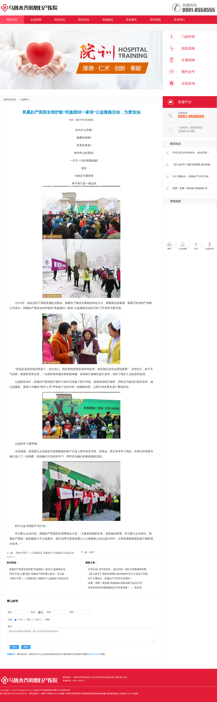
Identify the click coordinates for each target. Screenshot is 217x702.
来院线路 (175, 201)
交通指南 (188, 60)
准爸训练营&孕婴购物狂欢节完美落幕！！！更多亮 (115, 587)
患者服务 (131, 19)
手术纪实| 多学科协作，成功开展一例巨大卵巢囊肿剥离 (117, 569)
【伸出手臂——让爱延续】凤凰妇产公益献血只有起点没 (38, 578)
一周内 (45, 619)
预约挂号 (188, 72)
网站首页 (12, 19)
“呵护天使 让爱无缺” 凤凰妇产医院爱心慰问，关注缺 (36, 573)
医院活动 (83, 19)
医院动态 (59, 19)
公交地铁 (183, 249)
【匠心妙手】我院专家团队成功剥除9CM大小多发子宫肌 (118, 573)
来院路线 (155, 19)
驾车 (169, 249)
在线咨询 (188, 83)
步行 (196, 249)
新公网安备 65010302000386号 (13, 693)
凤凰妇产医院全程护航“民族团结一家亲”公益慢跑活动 (37, 569)
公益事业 (24, 99)
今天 (18, 619)
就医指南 (188, 48)
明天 (27, 619)
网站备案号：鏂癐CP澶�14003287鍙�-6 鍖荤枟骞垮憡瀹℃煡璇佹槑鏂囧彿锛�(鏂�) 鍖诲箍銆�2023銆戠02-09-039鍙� (83, 693)
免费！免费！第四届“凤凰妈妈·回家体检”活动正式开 (115, 583)
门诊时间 (188, 36)
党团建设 (107, 19)
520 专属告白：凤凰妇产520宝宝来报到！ (110, 578)
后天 (35, 619)
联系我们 (179, 19)
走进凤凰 (36, 19)
